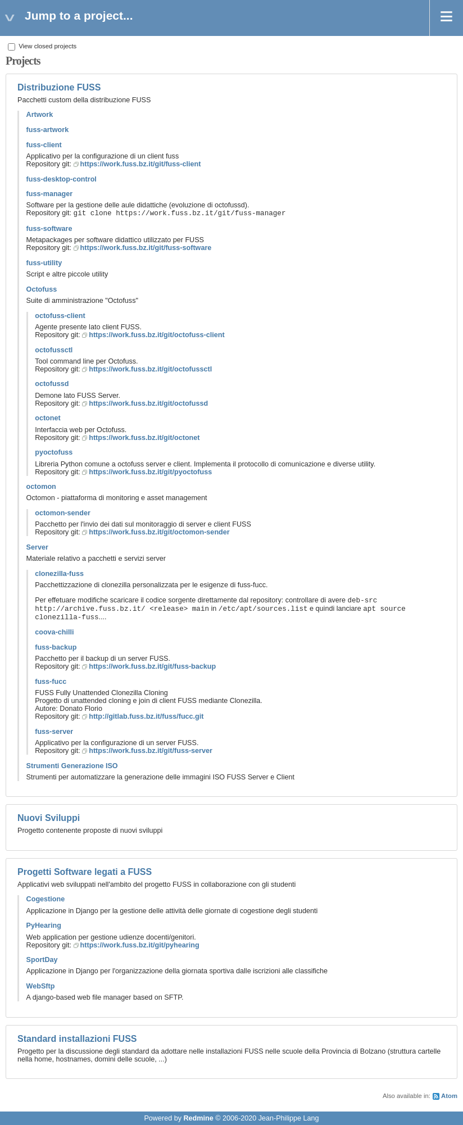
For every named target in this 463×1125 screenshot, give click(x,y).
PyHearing (43, 925)
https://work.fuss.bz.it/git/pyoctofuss (150, 472)
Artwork (39, 115)
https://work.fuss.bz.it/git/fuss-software (146, 248)
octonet (47, 418)
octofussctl (53, 350)
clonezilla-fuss (59, 574)
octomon (41, 487)
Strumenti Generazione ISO (72, 766)
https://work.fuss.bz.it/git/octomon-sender (159, 532)
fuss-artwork (47, 130)
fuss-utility (44, 263)
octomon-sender (62, 513)
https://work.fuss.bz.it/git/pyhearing (139, 945)
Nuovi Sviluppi (48, 818)
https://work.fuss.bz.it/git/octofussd (148, 403)
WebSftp (40, 986)
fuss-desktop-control (61, 179)
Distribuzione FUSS (59, 87)
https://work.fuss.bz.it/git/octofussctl (150, 369)
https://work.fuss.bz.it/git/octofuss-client (156, 335)
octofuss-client (60, 316)
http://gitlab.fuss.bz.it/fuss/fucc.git (146, 716)
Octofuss (41, 289)
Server (37, 547)
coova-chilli (54, 632)
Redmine (198, 1118)
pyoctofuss (53, 452)
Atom (449, 1095)
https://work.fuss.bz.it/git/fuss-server (150, 751)
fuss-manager (49, 194)
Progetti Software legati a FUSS (84, 872)
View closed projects (42, 46)
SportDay (42, 960)
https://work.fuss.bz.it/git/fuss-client (140, 164)
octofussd (52, 384)
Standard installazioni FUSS (77, 1039)
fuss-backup (55, 647)
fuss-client (44, 145)
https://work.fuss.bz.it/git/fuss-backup (152, 666)
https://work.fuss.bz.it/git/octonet (144, 438)
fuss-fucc (50, 682)
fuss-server (54, 732)
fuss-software (49, 229)
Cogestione (45, 899)
